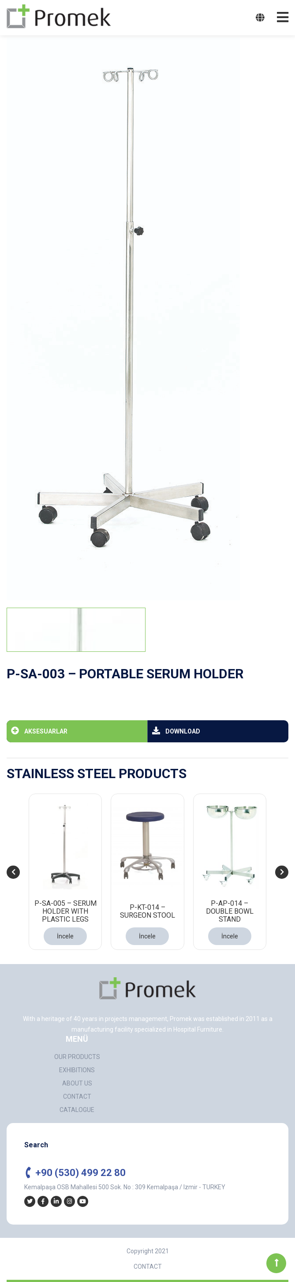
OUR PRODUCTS (77, 1056)
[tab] (76, 630)
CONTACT (77, 1096)
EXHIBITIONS (77, 1070)
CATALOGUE (77, 1109)
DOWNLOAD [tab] (176, 730)
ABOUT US (77, 1083)
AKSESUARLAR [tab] (39, 730)
